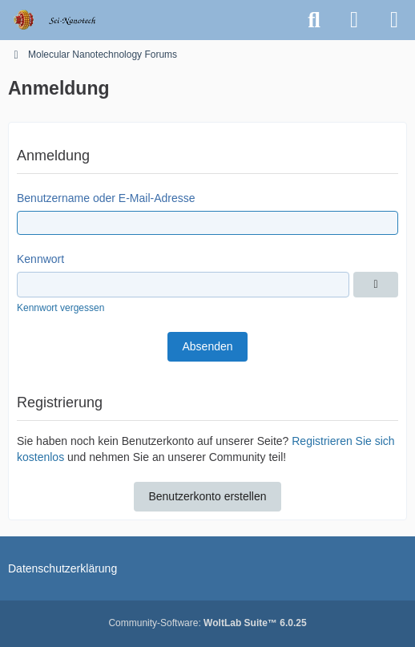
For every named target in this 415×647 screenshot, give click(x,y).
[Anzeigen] (375, 284)
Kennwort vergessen (60, 307)
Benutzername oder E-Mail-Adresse (106, 198)
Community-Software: (207, 623)
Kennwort (40, 259)
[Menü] (394, 20)
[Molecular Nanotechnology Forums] (65, 20)
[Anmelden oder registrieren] (354, 20)
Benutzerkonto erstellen (207, 496)
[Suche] (314, 20)
